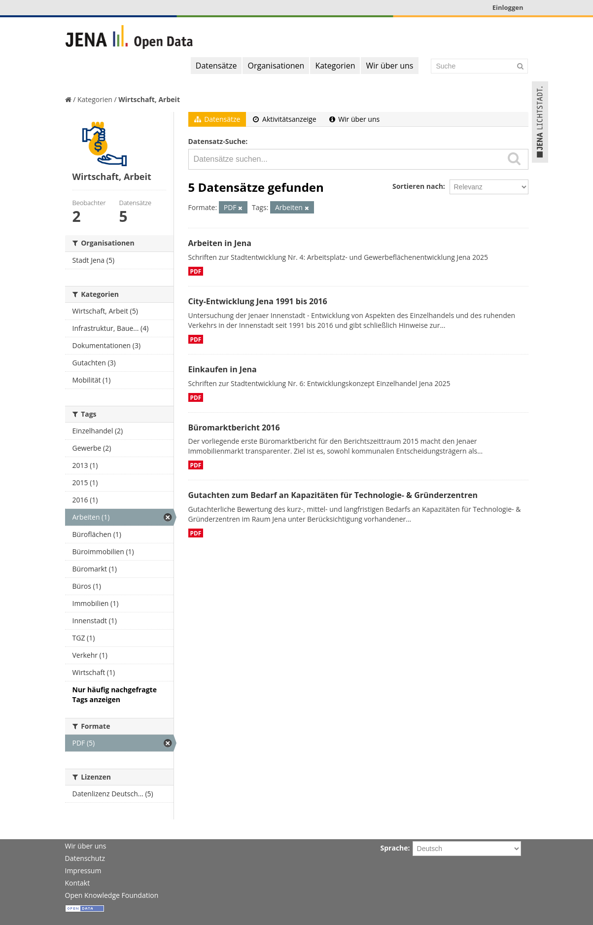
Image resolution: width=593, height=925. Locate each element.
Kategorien (335, 65)
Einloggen (507, 7)
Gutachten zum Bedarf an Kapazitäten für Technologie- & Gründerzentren (333, 495)
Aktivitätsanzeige (284, 119)
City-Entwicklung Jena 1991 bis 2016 (257, 301)
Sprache (394, 848)
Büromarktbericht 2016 (234, 427)
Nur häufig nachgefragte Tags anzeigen (114, 694)
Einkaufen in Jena (222, 369)
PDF (196, 271)
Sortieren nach (417, 186)
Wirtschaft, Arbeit (149, 99)
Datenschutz (85, 858)
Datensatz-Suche (217, 141)
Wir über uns (389, 65)
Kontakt (77, 883)
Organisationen (275, 65)
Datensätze (216, 65)
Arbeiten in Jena (219, 243)
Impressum (83, 870)
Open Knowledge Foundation (112, 895)
